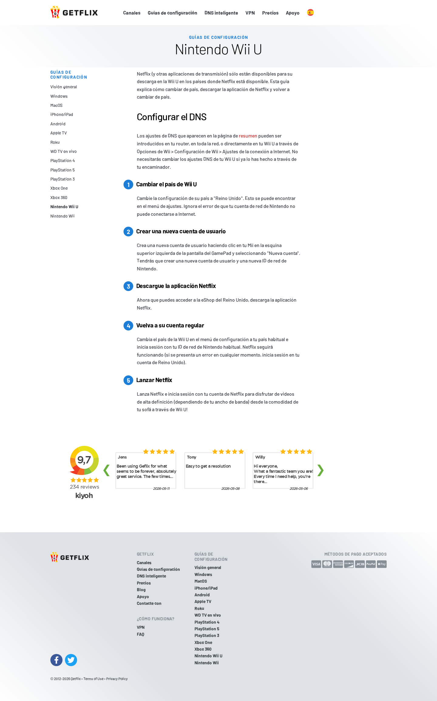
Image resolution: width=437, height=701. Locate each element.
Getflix (76, 678)
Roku (55, 142)
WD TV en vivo (63, 151)
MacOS (56, 105)
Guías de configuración (172, 12)
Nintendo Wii (62, 215)
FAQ (140, 634)
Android (58, 123)
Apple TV (58, 132)
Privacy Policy (117, 678)
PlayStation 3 (62, 178)
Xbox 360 (58, 197)
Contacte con (149, 603)
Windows (59, 96)
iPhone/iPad (61, 114)
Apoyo (293, 12)
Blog (141, 589)
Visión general (63, 86)
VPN (250, 12)
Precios (270, 12)
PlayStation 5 (62, 169)
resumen (248, 135)
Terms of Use (93, 678)
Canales (132, 12)
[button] (310, 12)
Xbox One (59, 188)
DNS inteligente (221, 12)
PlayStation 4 (62, 160)
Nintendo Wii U (64, 206)
